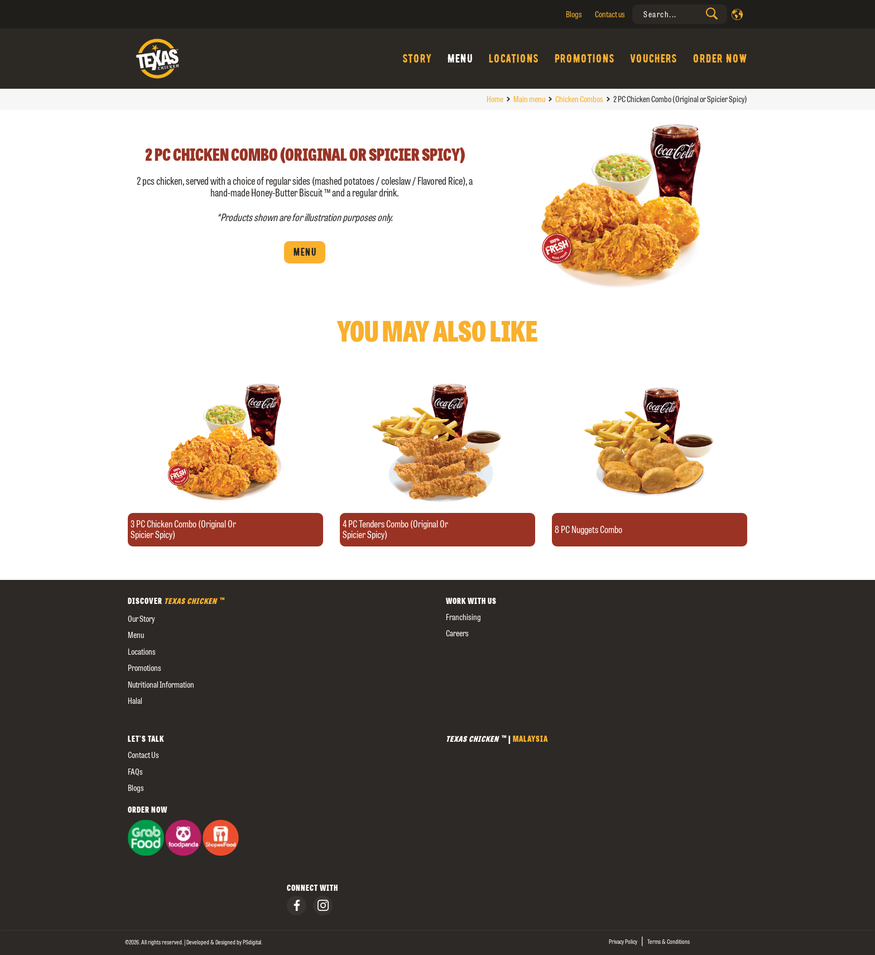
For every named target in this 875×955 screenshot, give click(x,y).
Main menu (529, 99)
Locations (513, 58)
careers (457, 633)
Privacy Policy (623, 942)
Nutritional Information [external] (161, 684)
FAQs (135, 771)
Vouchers (653, 58)
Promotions (584, 58)
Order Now (720, 58)
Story (416, 58)
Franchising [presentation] (463, 617)
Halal (135, 700)
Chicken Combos (579, 99)
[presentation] (679, 14)
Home (495, 99)
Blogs (574, 14)
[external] (278, 717)
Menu (460, 58)
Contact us (610, 14)
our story (141, 618)
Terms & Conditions (668, 942)
